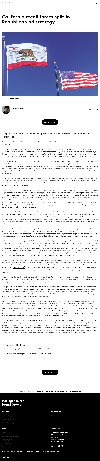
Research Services (61, 391)
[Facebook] (55, 446)
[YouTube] (59, 446)
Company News (7, 440)
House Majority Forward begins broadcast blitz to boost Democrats (32, 349)
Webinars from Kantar (59, 416)
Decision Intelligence (9, 419)
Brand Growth (75, 391)
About (4, 433)
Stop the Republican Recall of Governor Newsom (19, 180)
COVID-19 (57, 303)
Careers (4, 447)
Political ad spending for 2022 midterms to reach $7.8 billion (29, 354)
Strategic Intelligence (9, 423)
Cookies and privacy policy (51, 451)
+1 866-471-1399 (57, 442)
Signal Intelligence (8, 416)
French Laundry (18, 267)
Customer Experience (45, 391)
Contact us (6, 443)
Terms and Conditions (33, 451)
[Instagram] (52, 446)
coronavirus (17, 260)
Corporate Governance (10, 436)
